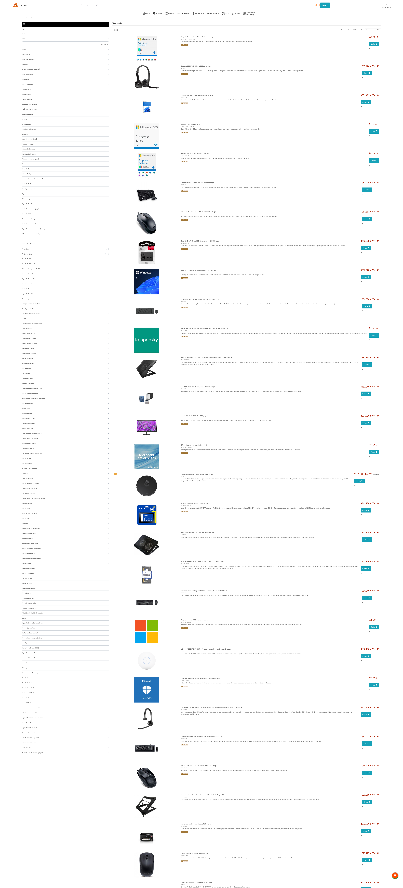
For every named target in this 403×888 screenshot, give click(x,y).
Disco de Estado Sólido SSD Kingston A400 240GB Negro (200, 243)
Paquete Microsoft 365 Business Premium (195, 622)
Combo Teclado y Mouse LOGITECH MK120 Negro (197, 185)
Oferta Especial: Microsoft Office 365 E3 (194, 447)
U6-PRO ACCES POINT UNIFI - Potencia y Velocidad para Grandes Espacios (206, 652)
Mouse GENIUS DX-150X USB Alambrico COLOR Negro (199, 768)
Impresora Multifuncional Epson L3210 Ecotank (196, 826)
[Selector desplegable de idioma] (378, 6)
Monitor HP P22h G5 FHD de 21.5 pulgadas (195, 418)
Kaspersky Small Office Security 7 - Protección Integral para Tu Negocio (204, 331)
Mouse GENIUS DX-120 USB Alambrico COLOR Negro (198, 214)
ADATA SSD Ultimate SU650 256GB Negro (195, 506)
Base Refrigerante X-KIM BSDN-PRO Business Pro (197, 535)
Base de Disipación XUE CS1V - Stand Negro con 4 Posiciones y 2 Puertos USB (206, 360)
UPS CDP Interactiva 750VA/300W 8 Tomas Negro (198, 389)
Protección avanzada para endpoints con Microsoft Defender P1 (201, 681)
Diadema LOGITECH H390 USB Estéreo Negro (196, 68)
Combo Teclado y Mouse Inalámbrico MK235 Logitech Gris (200, 302)
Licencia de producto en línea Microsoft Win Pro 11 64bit (199, 273)
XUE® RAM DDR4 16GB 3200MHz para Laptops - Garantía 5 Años (202, 564)
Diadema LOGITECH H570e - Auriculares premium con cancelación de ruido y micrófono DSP (211, 710)
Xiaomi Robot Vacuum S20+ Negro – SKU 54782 (197, 477)
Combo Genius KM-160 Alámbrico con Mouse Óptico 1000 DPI (201, 739)
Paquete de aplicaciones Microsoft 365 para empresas (199, 39)
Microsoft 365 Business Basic (190, 127)
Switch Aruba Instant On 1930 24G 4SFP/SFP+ (196, 885)
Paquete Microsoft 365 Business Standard (195, 156)
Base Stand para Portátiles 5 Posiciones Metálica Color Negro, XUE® (203, 797)
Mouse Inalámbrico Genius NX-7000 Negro (195, 856)
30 (378, 32)
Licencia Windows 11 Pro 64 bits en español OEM (197, 98)
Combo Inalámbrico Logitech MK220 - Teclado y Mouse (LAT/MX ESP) (204, 593)
